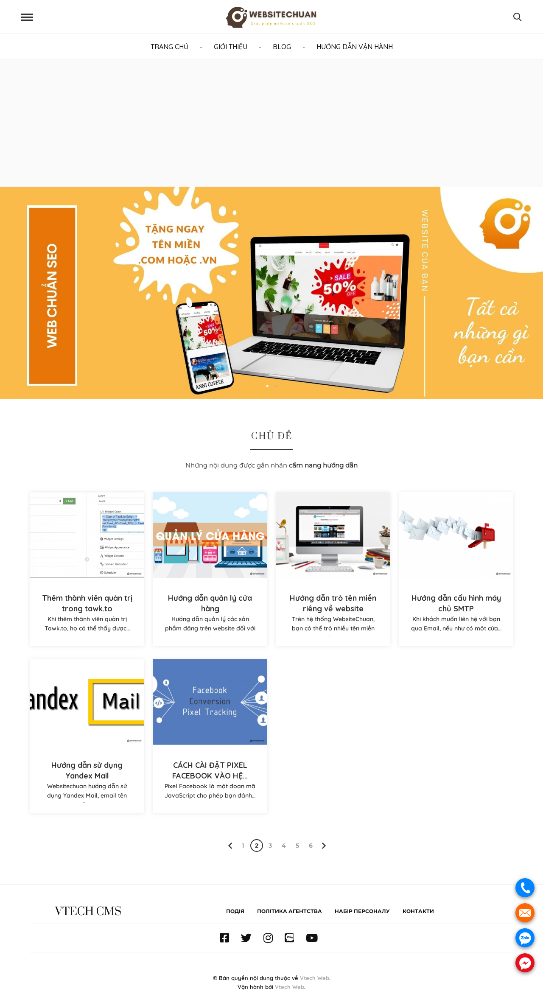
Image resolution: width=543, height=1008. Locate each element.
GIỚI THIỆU (230, 46)
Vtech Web (314, 977)
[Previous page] (231, 845)
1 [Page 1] (243, 845)
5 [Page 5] (297, 845)
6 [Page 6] (311, 845)
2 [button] (276, 386)
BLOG (282, 46)
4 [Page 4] (284, 845)
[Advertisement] (271, 123)
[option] (271, 293)
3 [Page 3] (270, 845)
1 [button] (267, 386)
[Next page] (323, 845)
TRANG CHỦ (169, 46)
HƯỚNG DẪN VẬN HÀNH (354, 46)
